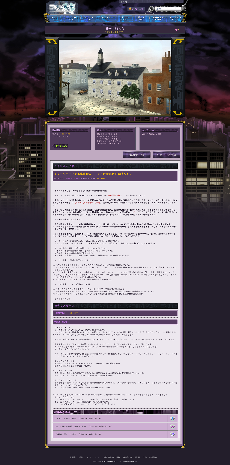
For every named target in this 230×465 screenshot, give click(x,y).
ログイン (124, 2)
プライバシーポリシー (94, 457)
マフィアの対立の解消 (66, 418)
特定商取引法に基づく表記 (112, 457)
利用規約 (81, 457)
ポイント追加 (136, 9)
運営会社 (73, 457)
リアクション (60, 146)
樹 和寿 (66, 134)
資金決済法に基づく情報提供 (131, 457)
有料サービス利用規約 (150, 457)
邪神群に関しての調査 (66, 434)
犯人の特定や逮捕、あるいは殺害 (71, 426)
